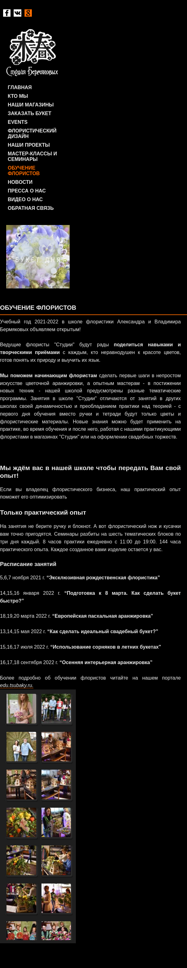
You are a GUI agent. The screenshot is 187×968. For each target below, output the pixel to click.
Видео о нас (25, 199)
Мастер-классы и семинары (32, 156)
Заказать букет (29, 113)
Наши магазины (31, 104)
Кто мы (18, 96)
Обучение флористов (24, 170)
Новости (20, 182)
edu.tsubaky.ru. (16, 685)
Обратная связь (31, 208)
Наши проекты (29, 145)
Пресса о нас (27, 190)
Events (18, 122)
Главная (20, 87)
